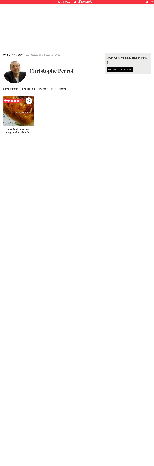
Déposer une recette (119, 69)
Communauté (16, 55)
